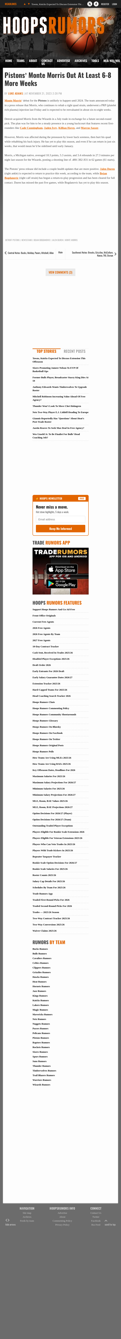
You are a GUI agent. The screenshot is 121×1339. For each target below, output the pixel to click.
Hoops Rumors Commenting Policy (51, 708)
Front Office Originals (44, 615)
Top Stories (46, 351)
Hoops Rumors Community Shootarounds (54, 714)
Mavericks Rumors (43, 1014)
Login (114, 4)
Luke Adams (15, 93)
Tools (95, 60)
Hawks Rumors (41, 977)
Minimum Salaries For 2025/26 (49, 788)
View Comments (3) (60, 272)
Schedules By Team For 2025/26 (49, 887)
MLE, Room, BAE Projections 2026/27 (53, 807)
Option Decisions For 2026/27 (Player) (52, 813)
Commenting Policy (62, 1220)
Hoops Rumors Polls (43, 751)
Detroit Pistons (12, 240)
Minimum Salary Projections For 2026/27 (54, 794)
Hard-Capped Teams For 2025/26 (50, 689)
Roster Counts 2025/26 (44, 875)
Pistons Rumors (41, 1037)
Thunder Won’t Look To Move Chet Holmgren (57, 406)
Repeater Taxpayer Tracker (47, 856)
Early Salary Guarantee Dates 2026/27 (52, 677)
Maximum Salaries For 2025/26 (49, 776)
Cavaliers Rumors (42, 958)
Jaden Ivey (50, 127)
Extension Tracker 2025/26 (46, 683)
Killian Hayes (67, 127)
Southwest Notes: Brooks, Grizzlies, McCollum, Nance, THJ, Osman (92, 254)
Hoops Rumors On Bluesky (47, 726)
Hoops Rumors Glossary (45, 720)
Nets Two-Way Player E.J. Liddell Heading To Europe (60, 412)
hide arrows (10, 1222)
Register (105, 4)
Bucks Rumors (40, 948)
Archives (81, 60)
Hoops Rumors (13, 17)
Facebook (96, 1220)
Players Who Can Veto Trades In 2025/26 (54, 844)
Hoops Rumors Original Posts (48, 745)
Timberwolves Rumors (44, 1070)
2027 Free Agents (41, 640)
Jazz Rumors (39, 991)
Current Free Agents (43, 621)
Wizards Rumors (41, 1084)
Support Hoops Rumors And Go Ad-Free (54, 609)
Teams (20, 60)
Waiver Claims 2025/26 (44, 930)
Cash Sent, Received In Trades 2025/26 (53, 652)
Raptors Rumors (41, 1042)
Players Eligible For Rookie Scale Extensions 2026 (58, 831)
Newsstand (27, 240)
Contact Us (47, 62)
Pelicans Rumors (41, 1033)
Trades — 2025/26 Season (46, 912)
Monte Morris (12, 100)
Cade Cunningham (31, 127)
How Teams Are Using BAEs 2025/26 (52, 763)
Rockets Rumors (41, 1047)
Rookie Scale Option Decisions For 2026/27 (55, 862)
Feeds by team (27, 1220)
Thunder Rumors (42, 1065)
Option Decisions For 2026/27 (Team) (52, 819)
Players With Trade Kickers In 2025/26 (53, 850)
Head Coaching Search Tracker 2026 (52, 695)
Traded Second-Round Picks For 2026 (52, 906)
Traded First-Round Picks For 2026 (51, 899)
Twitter (95, 1216)
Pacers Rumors (40, 1028)
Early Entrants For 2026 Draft (48, 671)
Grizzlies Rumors (42, 972)
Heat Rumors (40, 981)
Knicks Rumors (41, 1000)
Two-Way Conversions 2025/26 (49, 924)
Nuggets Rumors (41, 1023)
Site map (27, 1212)
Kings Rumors (40, 995)
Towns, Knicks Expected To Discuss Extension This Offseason (57, 4)
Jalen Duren (107, 168)
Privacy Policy (62, 1224)
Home (8, 60)
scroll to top (110, 1222)
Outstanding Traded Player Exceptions (53, 825)
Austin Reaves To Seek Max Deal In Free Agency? (58, 428)
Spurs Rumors (40, 1056)
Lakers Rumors (41, 1005)
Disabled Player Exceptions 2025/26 (51, 658)
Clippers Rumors (41, 967)
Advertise (63, 60)
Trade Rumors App (43, 893)
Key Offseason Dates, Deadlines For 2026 (54, 770)
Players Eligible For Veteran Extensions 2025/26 (57, 838)
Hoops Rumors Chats (44, 702)
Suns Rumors (40, 1061)
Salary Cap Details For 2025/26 (49, 881)
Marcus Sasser (89, 127)
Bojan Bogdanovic (42, 240)
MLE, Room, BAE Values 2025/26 (50, 801)
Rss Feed (95, 1224)
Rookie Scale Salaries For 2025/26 (50, 869)
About (33, 60)
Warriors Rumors (42, 1080)
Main (60, 252)
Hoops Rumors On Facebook (48, 733)
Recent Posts (74, 351)
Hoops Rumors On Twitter (46, 739)
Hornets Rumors (41, 986)
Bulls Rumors (40, 953)
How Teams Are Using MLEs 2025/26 (52, 757)
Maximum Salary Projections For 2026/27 (54, 782)
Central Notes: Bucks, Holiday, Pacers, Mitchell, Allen (31, 253)
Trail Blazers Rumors (44, 1075)
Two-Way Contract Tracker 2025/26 (51, 918)
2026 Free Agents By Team (46, 634)
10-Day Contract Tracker (46, 646)
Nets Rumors (39, 1019)
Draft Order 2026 (42, 665)
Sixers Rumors (40, 1051)
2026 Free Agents (41, 628)
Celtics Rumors (41, 963)
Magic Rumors (40, 1009)
